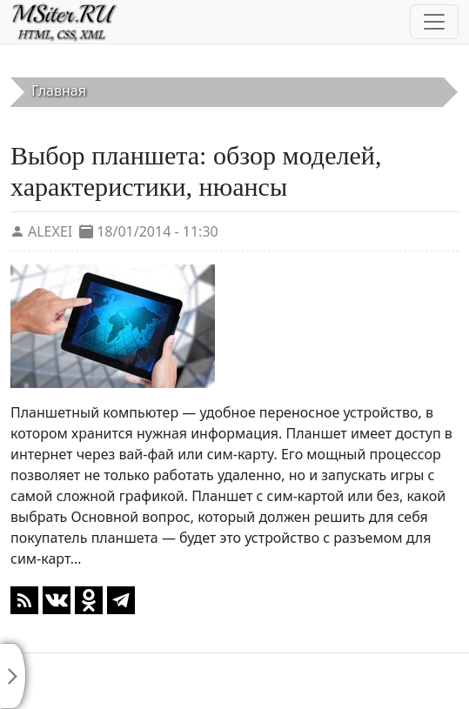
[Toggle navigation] (434, 21)
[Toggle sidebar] (13, 676)
